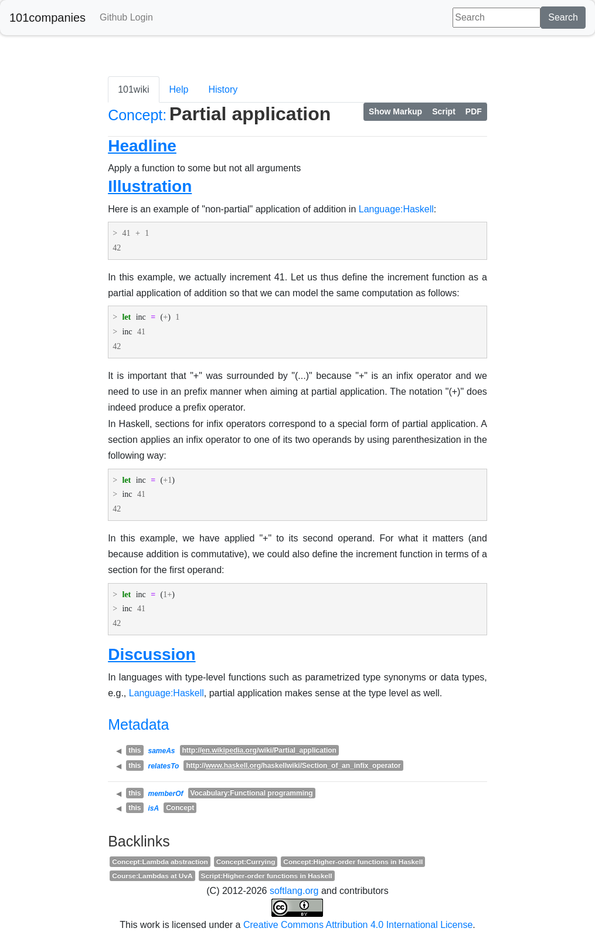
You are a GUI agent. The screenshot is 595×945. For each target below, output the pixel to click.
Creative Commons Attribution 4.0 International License (357, 925)
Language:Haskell (396, 209)
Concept (180, 808)
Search (563, 17)
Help (179, 89)
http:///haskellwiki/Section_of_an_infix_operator (293, 765)
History (222, 89)
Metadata (138, 724)
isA (153, 808)
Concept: (137, 115)
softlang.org (294, 891)
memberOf (165, 794)
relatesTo (163, 766)
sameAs (161, 751)
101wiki (133, 89)
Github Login (126, 17)
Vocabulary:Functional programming (252, 793)
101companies (47, 17)
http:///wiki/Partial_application (259, 750)
